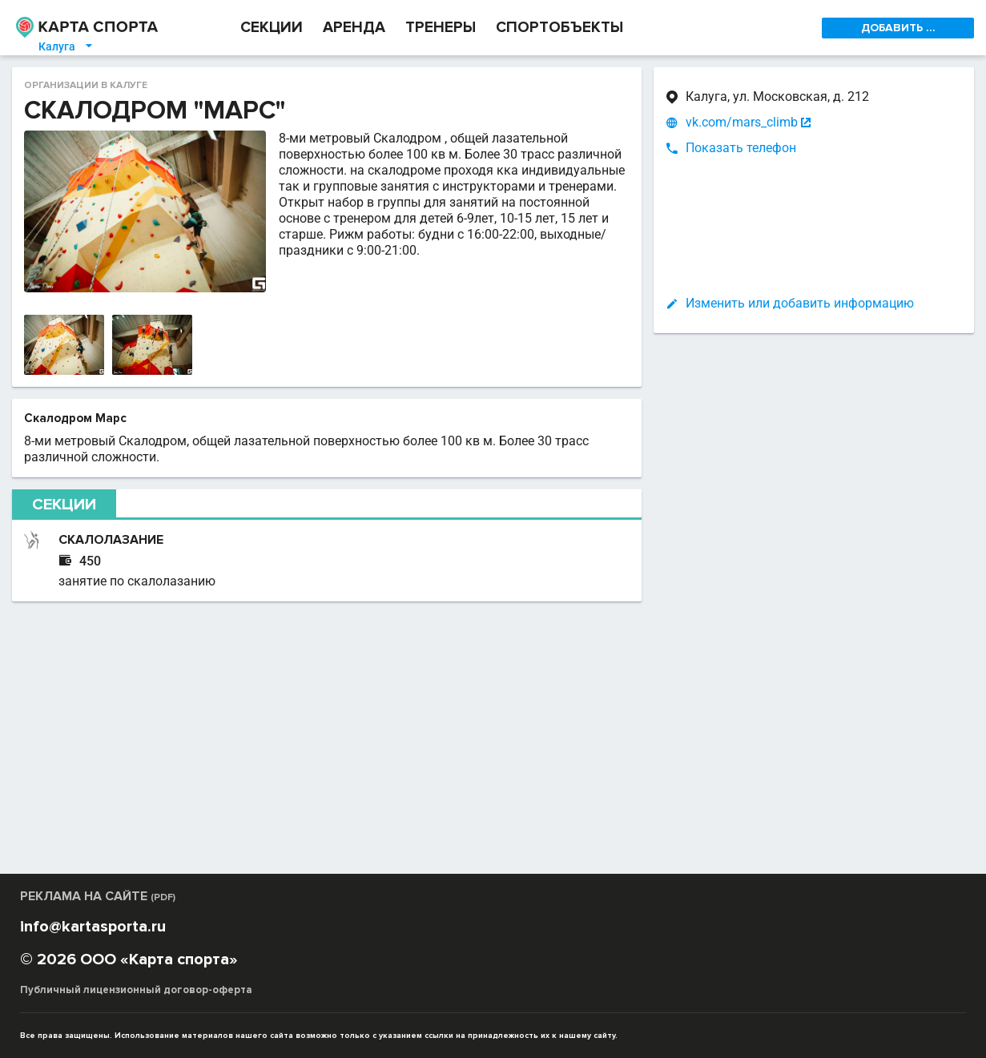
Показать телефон (741, 147)
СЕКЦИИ (271, 27)
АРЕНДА (354, 27)
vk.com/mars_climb (742, 123)
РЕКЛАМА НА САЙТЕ (97, 896)
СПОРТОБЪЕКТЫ (559, 27)
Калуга (66, 46)
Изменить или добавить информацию (800, 303)
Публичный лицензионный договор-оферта (136, 990)
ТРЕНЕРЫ (440, 27)
